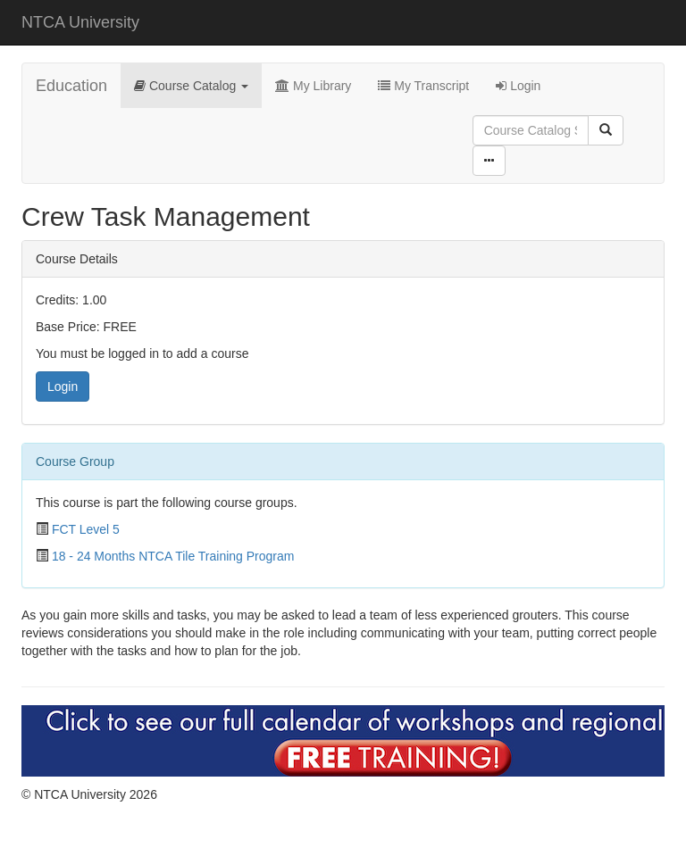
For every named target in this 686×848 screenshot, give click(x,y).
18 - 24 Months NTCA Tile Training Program (173, 556)
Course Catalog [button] (191, 86)
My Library (313, 86)
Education (71, 86)
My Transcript (423, 86)
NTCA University (80, 22)
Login (518, 86)
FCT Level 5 (86, 529)
